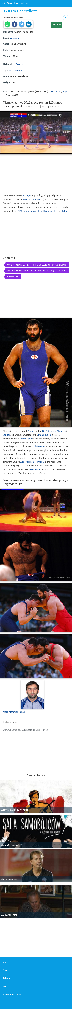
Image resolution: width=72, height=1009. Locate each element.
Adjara (40, 199)
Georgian (27, 195)
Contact (7, 986)
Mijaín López (38, 446)
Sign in (57, 24)
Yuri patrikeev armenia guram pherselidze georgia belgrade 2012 (36, 271)
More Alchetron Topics (14, 711)
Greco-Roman (16, 70)
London (6, 434)
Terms (6, 970)
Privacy (6, 978)
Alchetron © (12, 994)
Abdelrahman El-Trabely (32, 461)
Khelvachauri (54, 91)
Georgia (19, 64)
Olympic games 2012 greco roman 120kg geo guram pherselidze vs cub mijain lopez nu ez (36, 265)
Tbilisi (64, 210)
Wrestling (14, 37)
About (6, 961)
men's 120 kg (44, 434)
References (12, 276)
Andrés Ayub (25, 438)
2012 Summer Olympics (54, 431)
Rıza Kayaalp (35, 469)
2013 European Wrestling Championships (37, 210)
